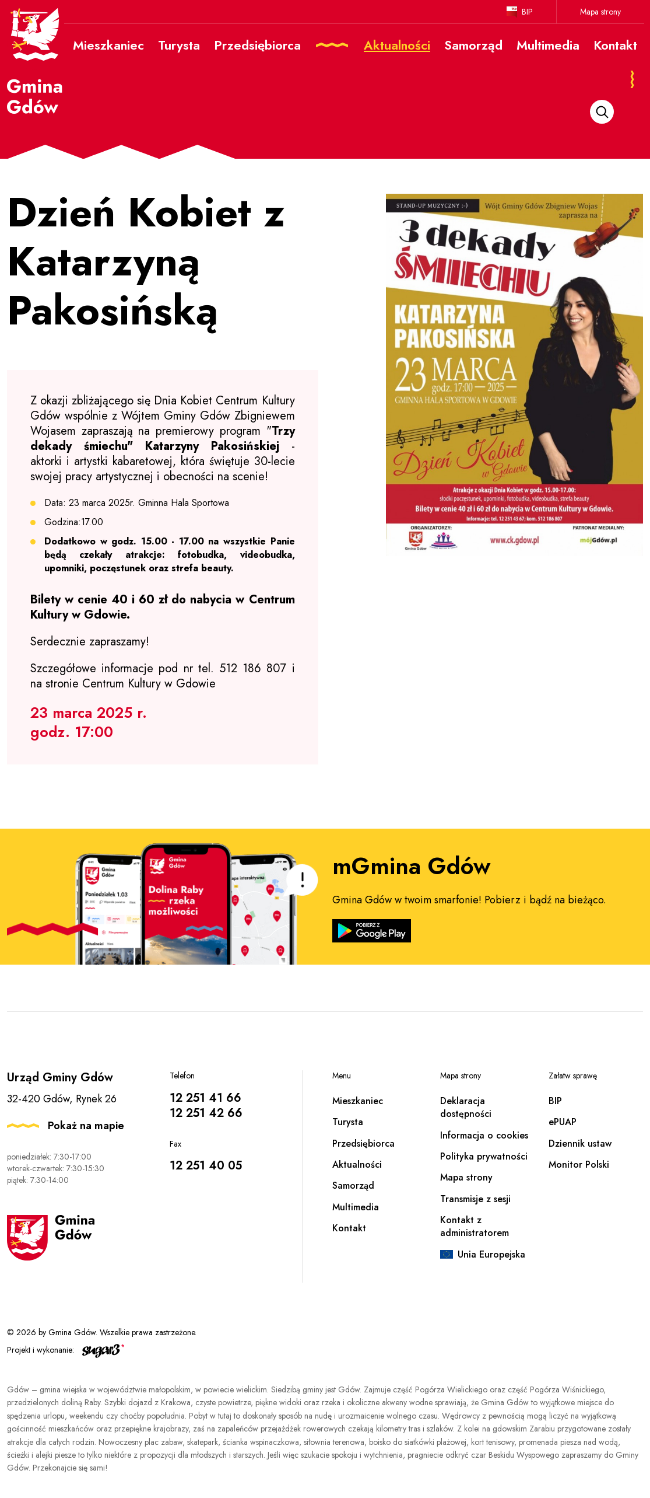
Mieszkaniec (357, 1101)
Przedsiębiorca (363, 1143)
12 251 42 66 (206, 1113)
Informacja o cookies (484, 1135)
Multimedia (355, 1207)
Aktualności (357, 1164)
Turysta (347, 1122)
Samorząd (353, 1185)
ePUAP (563, 1122)
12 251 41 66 (205, 1098)
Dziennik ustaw (580, 1143)
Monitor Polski (579, 1164)
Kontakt (349, 1228)
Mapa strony (600, 12)
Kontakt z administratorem (474, 1226)
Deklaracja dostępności (465, 1107)
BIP (527, 12)
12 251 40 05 (206, 1165)
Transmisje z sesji (475, 1199)
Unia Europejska (491, 1254)
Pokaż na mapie (86, 1125)
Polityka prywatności (484, 1156)
